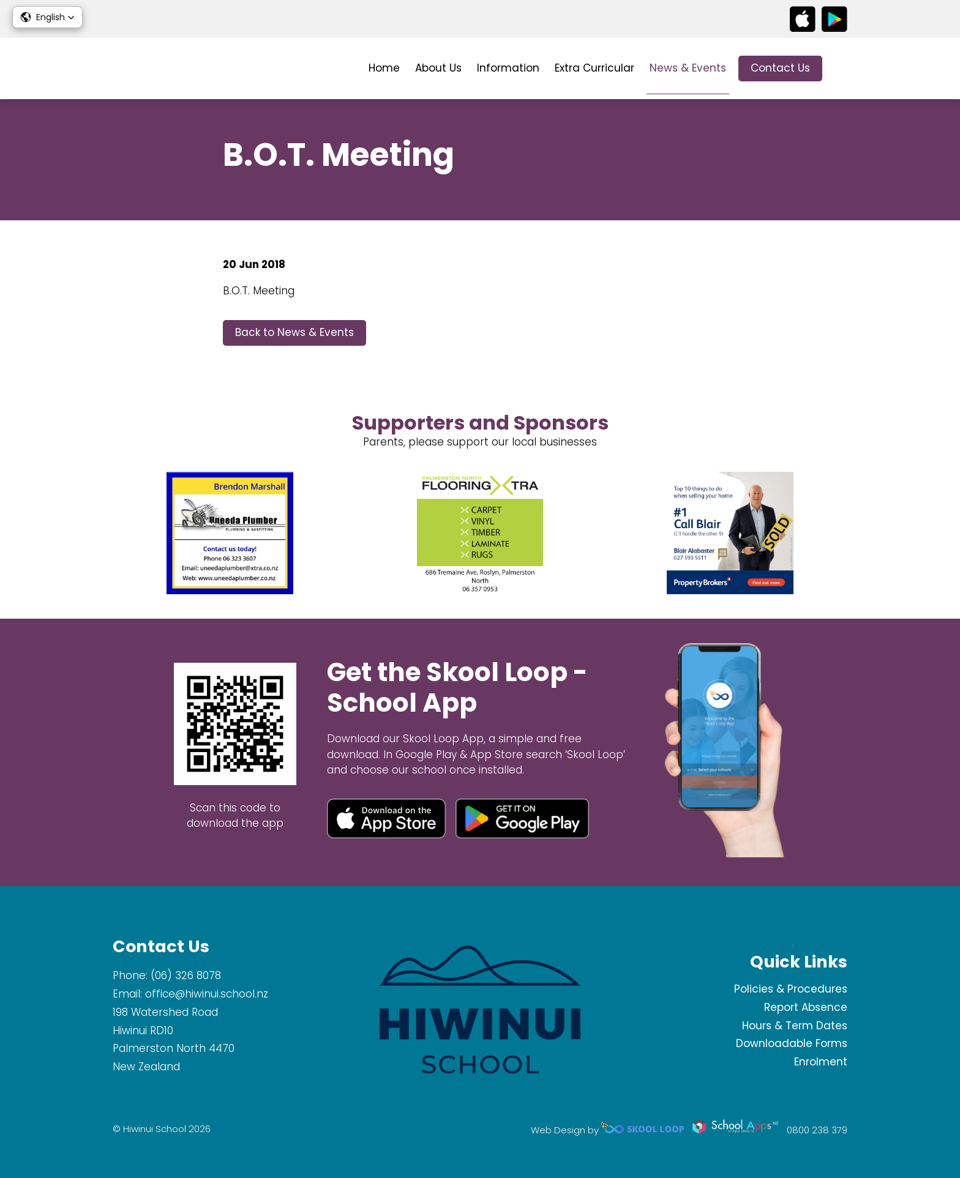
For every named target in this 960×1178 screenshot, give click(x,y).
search (840, 68)
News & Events (688, 68)
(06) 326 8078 (186, 975)
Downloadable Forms (791, 1043)
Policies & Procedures (790, 989)
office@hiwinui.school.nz (206, 993)
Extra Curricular (594, 68)
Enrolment (820, 1061)
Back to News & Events (294, 332)
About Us (438, 68)
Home (384, 68)
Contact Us (780, 68)
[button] (47, 17)
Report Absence (805, 1007)
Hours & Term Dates (794, 1025)
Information (508, 68)
